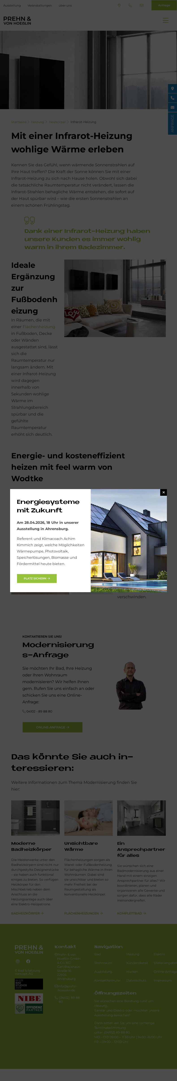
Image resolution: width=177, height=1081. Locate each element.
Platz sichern (35, 578)
